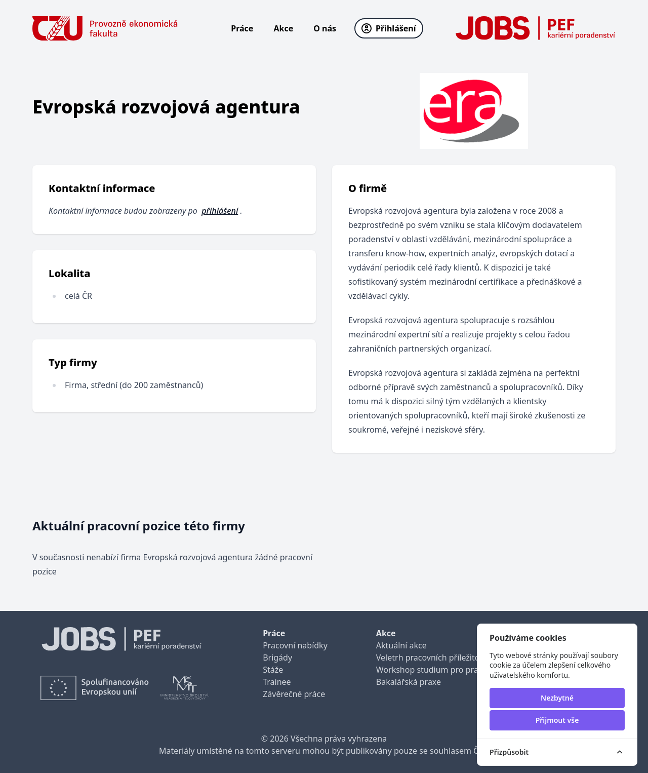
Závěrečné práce (294, 694)
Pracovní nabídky (295, 645)
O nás (324, 28)
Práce (242, 28)
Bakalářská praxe (408, 681)
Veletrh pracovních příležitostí (432, 657)
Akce (283, 28)
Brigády (277, 657)
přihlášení (219, 210)
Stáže (273, 669)
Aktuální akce (401, 645)
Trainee (277, 681)
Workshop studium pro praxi (430, 669)
